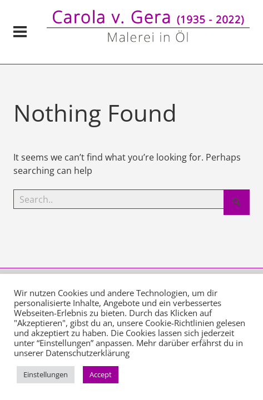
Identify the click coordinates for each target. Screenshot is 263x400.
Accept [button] (101, 374)
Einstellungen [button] (45, 374)
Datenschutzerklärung (88, 352)
